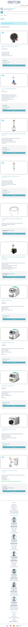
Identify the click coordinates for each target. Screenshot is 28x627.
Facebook (12, 621)
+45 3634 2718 (14, 575)
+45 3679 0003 (14, 603)
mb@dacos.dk (14, 589)
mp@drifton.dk (14, 604)
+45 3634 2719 (14, 558)
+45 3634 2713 (14, 588)
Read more (14, 65)
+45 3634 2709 (14, 524)
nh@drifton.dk (14, 524)
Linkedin (16, 621)
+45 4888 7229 (14, 541)
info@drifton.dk (15, 511)
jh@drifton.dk (14, 542)
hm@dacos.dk (14, 576)
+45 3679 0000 (16, 510)
